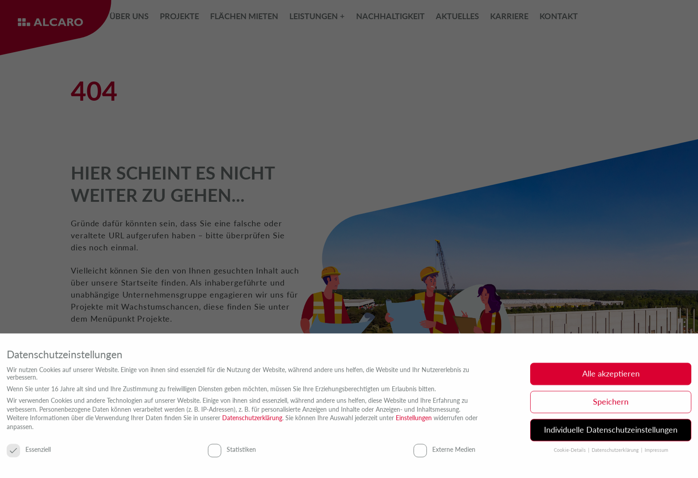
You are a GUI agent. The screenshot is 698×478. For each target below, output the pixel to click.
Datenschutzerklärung (252, 421)
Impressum (656, 452)
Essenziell (29, 451)
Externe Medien (444, 451)
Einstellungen (414, 421)
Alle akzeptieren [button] (611, 376)
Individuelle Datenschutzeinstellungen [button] (611, 432)
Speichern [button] (611, 404)
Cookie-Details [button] (570, 452)
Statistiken (232, 451)
